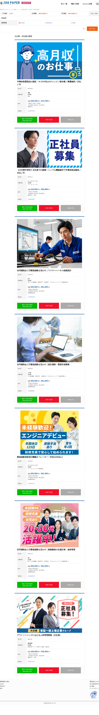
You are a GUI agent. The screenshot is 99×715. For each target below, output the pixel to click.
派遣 (74, 23)
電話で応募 (75, 4)
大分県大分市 (31, 483)
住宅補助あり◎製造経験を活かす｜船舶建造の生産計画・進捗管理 (46, 549)
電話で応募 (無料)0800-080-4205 (27, 119)
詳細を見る (70, 119)
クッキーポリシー (94, 688)
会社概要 (92, 686)
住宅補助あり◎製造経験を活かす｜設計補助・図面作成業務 (43, 364)
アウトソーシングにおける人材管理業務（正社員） (39, 635)
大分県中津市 (31, 111)
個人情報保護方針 (94, 684)
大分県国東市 (31, 391)
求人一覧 (64, 4)
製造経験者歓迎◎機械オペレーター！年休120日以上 (40, 457)
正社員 (22, 23)
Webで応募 (49, 119)
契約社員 (49, 23)
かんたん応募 (87, 4)
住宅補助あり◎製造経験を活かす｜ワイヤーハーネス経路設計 (44, 270)
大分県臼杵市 (31, 576)
